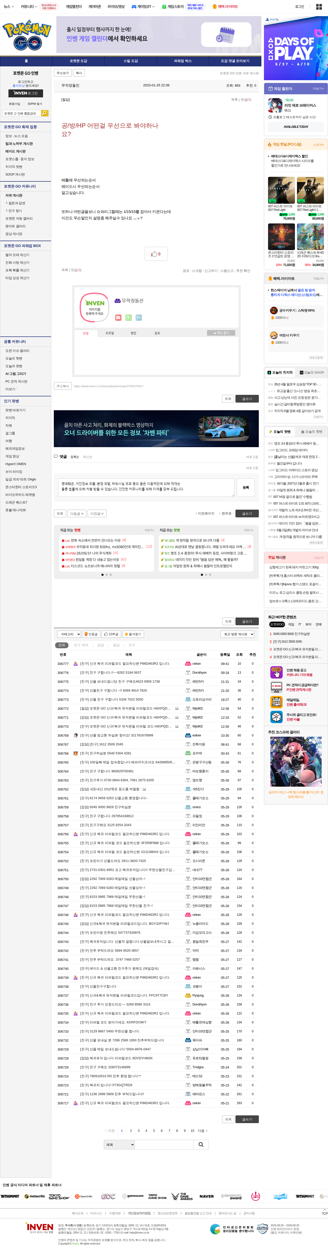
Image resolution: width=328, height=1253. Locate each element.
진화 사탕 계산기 (17, 262)
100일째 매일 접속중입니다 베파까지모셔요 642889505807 (129, 762)
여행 (8, 441)
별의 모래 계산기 (17, 254)
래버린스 (198, 1094)
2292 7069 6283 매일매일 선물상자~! (112, 879)
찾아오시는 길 (227, 1213)
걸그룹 (10, 433)
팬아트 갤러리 (15, 226)
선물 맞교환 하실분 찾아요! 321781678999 (116, 735)
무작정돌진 (67, 85)
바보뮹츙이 (200, 771)
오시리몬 (198, 861)
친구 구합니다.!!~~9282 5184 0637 (110, 672)
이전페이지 (206, 513)
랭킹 (133, 333)
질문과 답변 (15, 203)
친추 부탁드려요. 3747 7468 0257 (110, 959)
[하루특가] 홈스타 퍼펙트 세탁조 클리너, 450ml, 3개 (296, 576)
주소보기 (63, 73)
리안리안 (198, 825)
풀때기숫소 (200, 798)
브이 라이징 (13, 471)
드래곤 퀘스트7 (16, 502)
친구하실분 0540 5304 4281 (105, 753)
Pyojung (197, 995)
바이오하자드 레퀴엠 (20, 494)
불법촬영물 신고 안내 (198, 1213)
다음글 (75, 514)
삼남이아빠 (200, 1049)
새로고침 (252, 457)
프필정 (197, 816)
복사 (79, 73)
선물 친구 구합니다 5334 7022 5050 (111, 699)
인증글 (93, 634)
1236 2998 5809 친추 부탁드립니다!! (112, 1094)
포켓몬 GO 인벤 (25, 73)
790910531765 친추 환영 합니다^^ (110, 1076)
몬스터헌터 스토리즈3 (21, 487)
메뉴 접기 (221, 333)
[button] (102, 575)
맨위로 (227, 513)
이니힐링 (128, 318)
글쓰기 (247, 621)
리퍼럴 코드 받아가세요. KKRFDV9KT (113, 1022)
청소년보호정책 (167, 1213)
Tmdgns (198, 1067)
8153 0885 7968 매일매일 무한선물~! (112, 897)
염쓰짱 (197, 780)
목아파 (197, 1040)
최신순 (87, 457)
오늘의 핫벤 (13, 358)
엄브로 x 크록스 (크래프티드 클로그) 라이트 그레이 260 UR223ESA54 (296, 601)
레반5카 (198, 681)
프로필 (110, 333)
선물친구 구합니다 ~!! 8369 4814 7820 (113, 690)
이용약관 (114, 1213)
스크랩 (197, 270)
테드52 (197, 1076)
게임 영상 (12, 456)
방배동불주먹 (202, 1085)
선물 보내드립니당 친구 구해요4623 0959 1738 (120, 681)
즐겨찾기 (135, 634)
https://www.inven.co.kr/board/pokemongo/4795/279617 (109, 386)
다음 (201, 1131)
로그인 (299, 7)
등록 (246, 487)
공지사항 (249, 1213)
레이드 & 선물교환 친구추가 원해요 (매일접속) (119, 968)
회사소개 (77, 1213)
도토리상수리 (202, 699)
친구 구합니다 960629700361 (107, 771)
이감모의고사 (202, 932)
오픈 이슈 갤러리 (17, 350)
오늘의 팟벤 (13, 366)
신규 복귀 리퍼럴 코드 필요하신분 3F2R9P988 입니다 (125, 843)
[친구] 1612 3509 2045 (101, 744)
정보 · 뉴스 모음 (16, 136)
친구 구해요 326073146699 (105, 1067)
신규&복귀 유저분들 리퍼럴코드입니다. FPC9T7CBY (124, 995)
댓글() (246, 99)
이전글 (95, 514)
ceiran (196, 663)
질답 (116, 645)
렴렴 (195, 959)
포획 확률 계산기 (17, 270)
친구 (81, 645)
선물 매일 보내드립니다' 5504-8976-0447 (115, 1049)
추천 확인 (243, 270)
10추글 (113, 634)
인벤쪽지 (118, 318)
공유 (186, 270)
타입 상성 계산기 (17, 278)
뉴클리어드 (200, 924)
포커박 (197, 753)
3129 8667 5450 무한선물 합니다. (110, 1031)
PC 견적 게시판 (16, 381)
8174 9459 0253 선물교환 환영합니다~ (114, 798)
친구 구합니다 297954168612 (107, 816)
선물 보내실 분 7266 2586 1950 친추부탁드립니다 (122, 1040)
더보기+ (149, 530)
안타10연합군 (202, 879)
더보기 (139, 318)
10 (192, 1131)
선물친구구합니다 (98, 986)
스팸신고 (227, 270)
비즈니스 (96, 1213)
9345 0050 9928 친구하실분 (105, 807)
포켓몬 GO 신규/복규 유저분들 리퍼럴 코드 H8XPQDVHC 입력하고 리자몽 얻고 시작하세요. (153, 726)
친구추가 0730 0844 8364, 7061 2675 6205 (117, 780)
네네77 (197, 870)
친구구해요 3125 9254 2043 (105, 825)
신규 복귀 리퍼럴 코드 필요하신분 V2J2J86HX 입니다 (124, 852)
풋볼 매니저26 (15, 510)
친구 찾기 (13, 210)
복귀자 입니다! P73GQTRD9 (106, 1085)
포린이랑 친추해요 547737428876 (110, 932)
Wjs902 (197, 708)
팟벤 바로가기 (15, 410)
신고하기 (211, 270)
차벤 (8, 425)
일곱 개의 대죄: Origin (20, 479)
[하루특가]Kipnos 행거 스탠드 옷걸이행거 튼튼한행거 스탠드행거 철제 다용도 (296, 584)
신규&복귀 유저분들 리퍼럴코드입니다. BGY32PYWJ (124, 924)
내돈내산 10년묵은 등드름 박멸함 (109, 789)
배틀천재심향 (202, 1022)
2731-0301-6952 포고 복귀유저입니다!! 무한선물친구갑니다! (130, 870)
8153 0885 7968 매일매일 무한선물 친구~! (116, 906)
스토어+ (318, 145)
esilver (196, 735)
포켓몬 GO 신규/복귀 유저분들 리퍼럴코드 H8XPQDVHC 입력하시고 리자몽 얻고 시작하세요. (154, 708)
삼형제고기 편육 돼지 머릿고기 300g (293, 567)
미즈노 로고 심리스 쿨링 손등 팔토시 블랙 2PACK (296, 592)
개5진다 (198, 789)
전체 (61, 645)
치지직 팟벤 (13, 166)
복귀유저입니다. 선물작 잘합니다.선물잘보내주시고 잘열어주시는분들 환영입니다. (146, 941)
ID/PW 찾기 (35, 103)
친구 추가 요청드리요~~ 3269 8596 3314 (115, 1004)
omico (196, 807)
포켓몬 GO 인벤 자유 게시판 (239, 73)
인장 (86, 333)
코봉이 (197, 986)
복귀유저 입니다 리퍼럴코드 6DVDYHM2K (116, 1058)
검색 (44, 113)
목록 (234, 99)
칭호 (157, 333)
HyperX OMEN (15, 464)
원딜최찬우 (200, 941)
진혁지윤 (198, 744)
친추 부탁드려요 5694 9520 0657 (109, 950)
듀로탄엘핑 (200, 1058)
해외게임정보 (15, 448)
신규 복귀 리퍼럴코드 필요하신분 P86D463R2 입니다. (125, 663)
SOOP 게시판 (15, 174)
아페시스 (198, 968)
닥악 (195, 950)
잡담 (100, 645)
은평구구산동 (202, 762)
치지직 (10, 417)
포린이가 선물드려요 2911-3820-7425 (113, 861)
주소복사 (63, 386)
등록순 (74, 457)
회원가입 (14, 103)
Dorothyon (199, 672)
